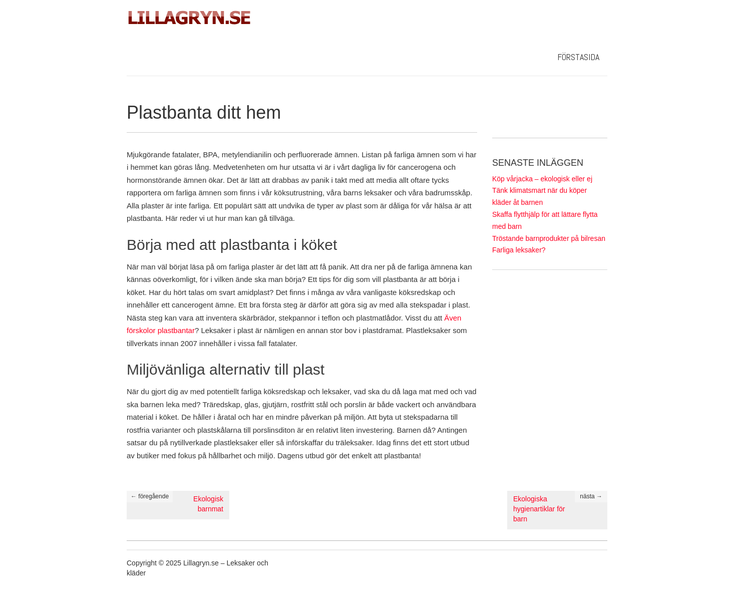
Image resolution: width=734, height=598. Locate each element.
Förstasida (578, 57)
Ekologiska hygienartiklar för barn (539, 509)
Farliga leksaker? (519, 250)
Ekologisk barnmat (208, 504)
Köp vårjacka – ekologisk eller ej (542, 179)
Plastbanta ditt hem (204, 112)
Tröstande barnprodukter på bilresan (548, 238)
